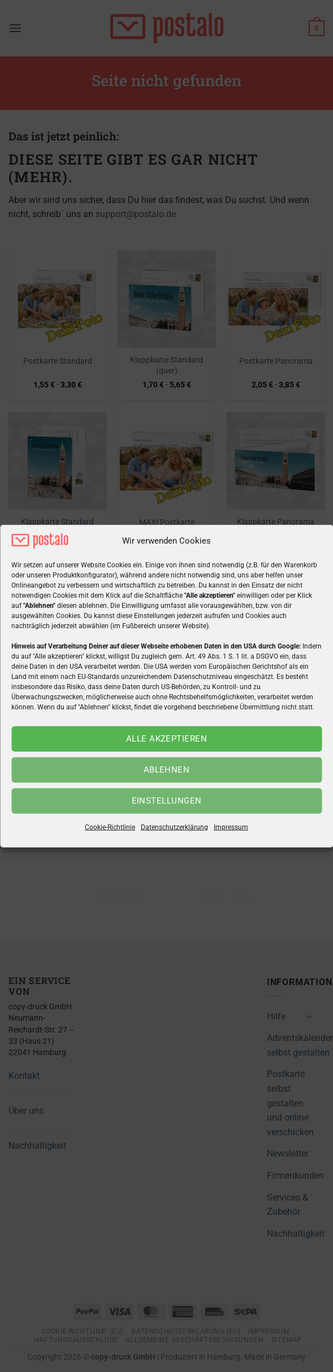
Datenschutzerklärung (174, 827)
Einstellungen (167, 801)
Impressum (231, 827)
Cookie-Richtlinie (110, 827)
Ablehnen (167, 770)
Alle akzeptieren (166, 739)
